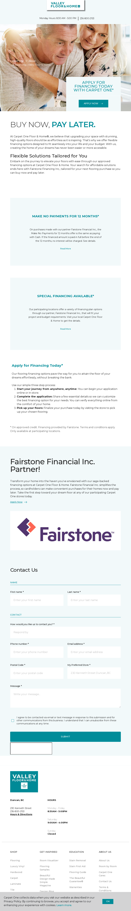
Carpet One (17, 61)
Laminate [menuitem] (15, 883)
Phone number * (19, 644)
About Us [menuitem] (104, 860)
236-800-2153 (87, 18)
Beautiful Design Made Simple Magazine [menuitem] (47, 880)
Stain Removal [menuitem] (77, 860)
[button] (119, 6)
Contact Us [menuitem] (105, 881)
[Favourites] (123, 6)
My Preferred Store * (78, 665)
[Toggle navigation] (5, 6)
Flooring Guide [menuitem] (77, 872)
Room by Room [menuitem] (108, 866)
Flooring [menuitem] (15, 860)
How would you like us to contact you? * (32, 624)
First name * (17, 592)
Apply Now (93, 103)
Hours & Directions (21, 814)
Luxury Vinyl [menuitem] (17, 866)
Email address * (75, 644)
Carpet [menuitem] (14, 878)
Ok (108, 901)
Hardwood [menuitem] (16, 872)
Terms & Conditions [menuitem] (105, 889)
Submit (65, 736)
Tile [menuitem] (12, 889)
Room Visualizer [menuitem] (49, 860)
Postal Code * (17, 665)
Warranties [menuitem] (75, 887)
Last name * (74, 592)
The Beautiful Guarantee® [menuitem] (77, 880)
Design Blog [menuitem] (47, 891)
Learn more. (64, 905)
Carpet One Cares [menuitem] (105, 874)
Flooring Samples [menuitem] (45, 868)
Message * (16, 686)
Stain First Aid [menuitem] (77, 866)
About (32, 61)
